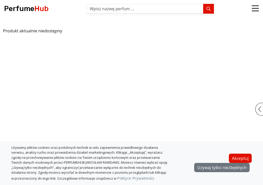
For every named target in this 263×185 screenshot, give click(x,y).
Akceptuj (240, 158)
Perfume (26, 8)
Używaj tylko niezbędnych (222, 167)
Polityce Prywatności (135, 178)
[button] (255, 8)
